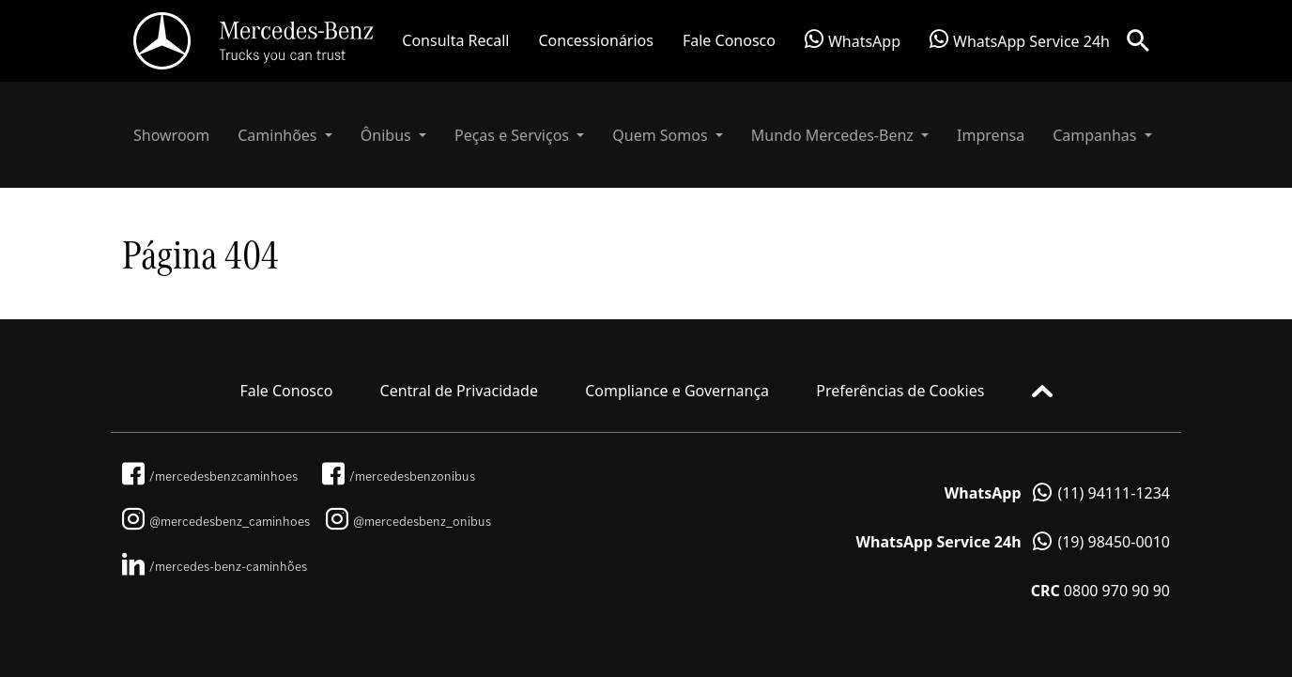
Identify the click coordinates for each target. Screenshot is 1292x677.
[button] (285, 135)
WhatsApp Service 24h (1020, 40)
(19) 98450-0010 (1013, 541)
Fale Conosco (729, 40)
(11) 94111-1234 (1057, 493)
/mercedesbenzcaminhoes (210, 476)
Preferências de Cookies (900, 390)
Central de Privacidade (459, 390)
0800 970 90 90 (1100, 590)
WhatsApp (852, 40)
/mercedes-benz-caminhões (214, 566)
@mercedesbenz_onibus (408, 521)
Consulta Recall (455, 40)
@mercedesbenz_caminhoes (216, 521)
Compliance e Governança (677, 390)
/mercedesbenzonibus (398, 476)
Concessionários (595, 40)
